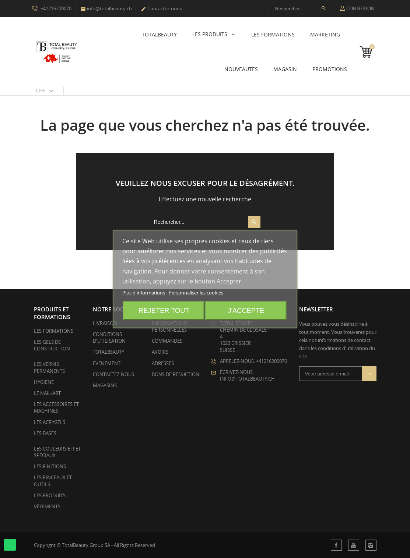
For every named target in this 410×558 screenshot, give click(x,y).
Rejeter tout (164, 310)
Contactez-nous (161, 8)
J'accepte (246, 310)
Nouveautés (241, 69)
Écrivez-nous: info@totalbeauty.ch (247, 375)
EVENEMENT (106, 363)
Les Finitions (50, 466)
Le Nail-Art (47, 393)
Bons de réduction (175, 374)
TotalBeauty (159, 34)
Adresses (163, 363)
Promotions (329, 69)
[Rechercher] (300, 8)
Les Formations (273, 34)
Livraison (105, 323)
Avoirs (160, 352)
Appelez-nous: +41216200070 (253, 361)
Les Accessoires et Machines (56, 407)
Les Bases (45, 433)
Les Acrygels (49, 422)
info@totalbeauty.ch (106, 8)
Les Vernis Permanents (49, 367)
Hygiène (44, 382)
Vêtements (47, 506)
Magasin (285, 69)
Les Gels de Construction (52, 345)
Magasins (105, 385)
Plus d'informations (144, 292)
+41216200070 (51, 8)
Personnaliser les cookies (196, 292)
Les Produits (210, 34)
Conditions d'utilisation (109, 337)
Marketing (325, 34)
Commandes (167, 341)
